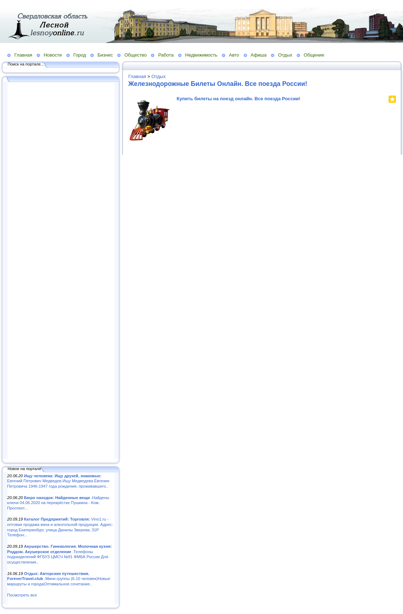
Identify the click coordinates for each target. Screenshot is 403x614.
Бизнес (105, 55)
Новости (53, 55)
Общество (135, 55)
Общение (314, 55)
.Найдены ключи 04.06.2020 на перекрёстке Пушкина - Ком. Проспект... (58, 502)
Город (79, 55)
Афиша (259, 55)
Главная (23, 55)
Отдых (285, 55)
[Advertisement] (61, 271)
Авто (234, 55)
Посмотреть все (22, 595)
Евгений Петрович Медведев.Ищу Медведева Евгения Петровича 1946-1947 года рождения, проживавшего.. (58, 481)
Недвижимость (201, 55)
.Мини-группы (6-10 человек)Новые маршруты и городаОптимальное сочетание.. (58, 578)
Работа (165, 55)
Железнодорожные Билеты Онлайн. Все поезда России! (217, 83)
